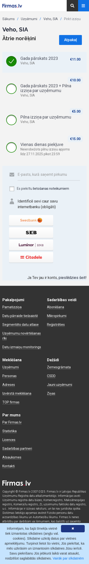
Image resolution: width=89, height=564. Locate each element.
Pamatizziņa (12, 307)
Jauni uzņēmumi (59, 385)
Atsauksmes (11, 457)
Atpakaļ (70, 40)
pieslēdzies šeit (72, 277)
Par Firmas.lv (12, 422)
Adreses (8, 385)
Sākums (8, 19)
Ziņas (51, 393)
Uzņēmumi (29, 19)
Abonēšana (55, 307)
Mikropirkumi (56, 316)
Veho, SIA (50, 19)
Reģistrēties (56, 324)
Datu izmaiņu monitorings (21, 347)
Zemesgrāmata (59, 367)
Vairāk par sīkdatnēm (68, 558)
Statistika (9, 431)
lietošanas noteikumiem (51, 188)
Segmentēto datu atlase (20, 324)
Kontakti (8, 466)
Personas (9, 376)
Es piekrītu (39, 188)
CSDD (51, 376)
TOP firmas (10, 402)
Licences (8, 440)
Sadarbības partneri (17, 448)
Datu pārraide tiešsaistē (20, 316)
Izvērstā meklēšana (16, 393)
